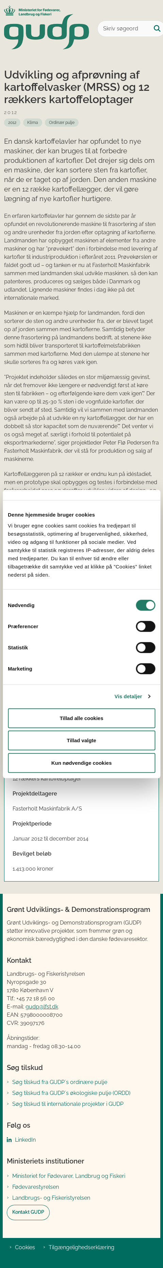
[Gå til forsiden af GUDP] (44, 28)
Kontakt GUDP (28, 1212)
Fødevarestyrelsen (35, 1187)
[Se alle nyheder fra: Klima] (32, 122)
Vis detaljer (128, 696)
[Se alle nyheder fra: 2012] (12, 122)
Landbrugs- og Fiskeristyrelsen (51, 1198)
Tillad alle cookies (81, 718)
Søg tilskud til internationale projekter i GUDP (68, 1104)
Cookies (25, 1247)
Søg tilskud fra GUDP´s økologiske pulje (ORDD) (71, 1093)
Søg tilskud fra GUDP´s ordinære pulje (59, 1082)
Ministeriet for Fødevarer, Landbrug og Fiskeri (68, 1176)
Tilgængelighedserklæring (81, 1247)
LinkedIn (25, 1140)
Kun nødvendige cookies (81, 762)
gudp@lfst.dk (42, 1006)
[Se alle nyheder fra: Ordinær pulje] (62, 122)
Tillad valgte (81, 740)
